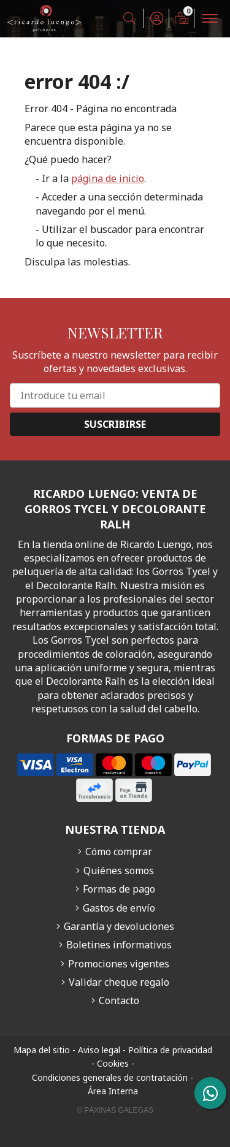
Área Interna (113, 1091)
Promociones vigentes (118, 963)
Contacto (119, 1000)
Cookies (113, 1063)
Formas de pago (119, 889)
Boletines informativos (119, 944)
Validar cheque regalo (119, 982)
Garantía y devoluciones (119, 926)
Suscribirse (115, 424)
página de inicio (107, 178)
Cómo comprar (118, 851)
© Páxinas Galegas (115, 1110)
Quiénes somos (118, 870)
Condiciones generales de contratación (110, 1077)
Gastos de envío (119, 908)
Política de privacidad (170, 1050)
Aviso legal (99, 1050)
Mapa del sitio (41, 1050)
